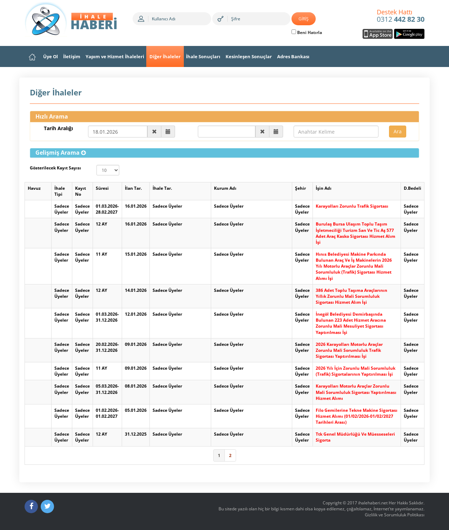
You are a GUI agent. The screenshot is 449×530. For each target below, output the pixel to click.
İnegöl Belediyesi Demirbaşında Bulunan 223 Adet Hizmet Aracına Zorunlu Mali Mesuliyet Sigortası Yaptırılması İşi (351, 323)
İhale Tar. (162, 188)
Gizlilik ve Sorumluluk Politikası (394, 515)
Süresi (102, 188)
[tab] (224, 152)
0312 (400, 16)
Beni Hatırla (306, 32)
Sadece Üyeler (61, 209)
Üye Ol (50, 56)
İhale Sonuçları (203, 56)
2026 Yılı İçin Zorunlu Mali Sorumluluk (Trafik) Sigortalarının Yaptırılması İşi (355, 371)
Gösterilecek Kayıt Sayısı (55, 168)
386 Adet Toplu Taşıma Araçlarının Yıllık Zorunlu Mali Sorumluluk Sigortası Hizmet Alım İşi (351, 296)
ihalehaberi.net (373, 503)
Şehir (300, 188)
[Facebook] (31, 506)
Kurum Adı (225, 188)
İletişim (71, 56)
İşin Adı (323, 188)
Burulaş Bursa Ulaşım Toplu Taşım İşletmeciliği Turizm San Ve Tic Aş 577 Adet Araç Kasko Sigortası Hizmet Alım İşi (355, 233)
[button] (60, 152)
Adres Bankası (293, 56)
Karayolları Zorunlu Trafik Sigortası (352, 206)
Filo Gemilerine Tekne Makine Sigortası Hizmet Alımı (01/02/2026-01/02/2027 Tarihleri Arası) (356, 416)
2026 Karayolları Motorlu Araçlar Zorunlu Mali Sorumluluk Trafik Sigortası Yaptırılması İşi (349, 350)
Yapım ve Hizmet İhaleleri (115, 56)
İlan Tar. (133, 188)
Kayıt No (80, 191)
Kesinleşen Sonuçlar (249, 56)
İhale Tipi (59, 191)
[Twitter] (47, 506)
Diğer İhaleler (165, 56)
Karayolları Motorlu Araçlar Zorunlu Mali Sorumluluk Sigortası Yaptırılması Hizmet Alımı (356, 392)
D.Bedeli (412, 188)
